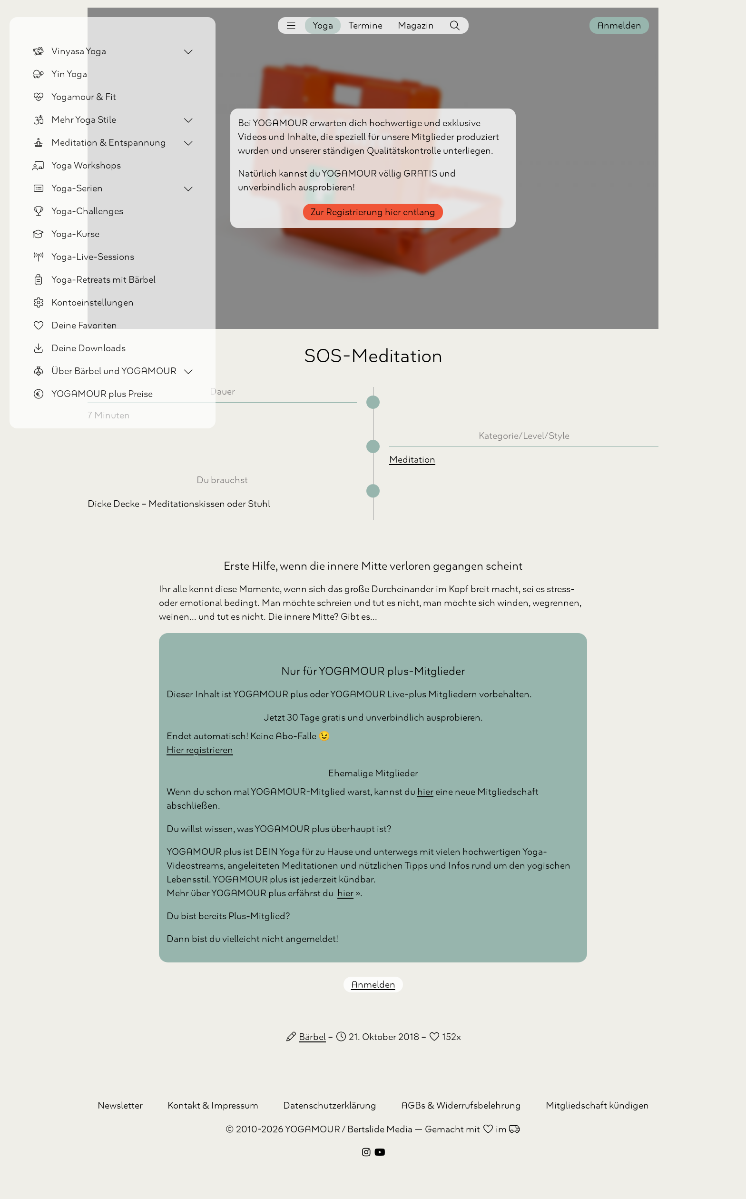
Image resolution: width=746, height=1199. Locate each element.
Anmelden (619, 25)
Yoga (323, 25)
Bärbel (312, 1037)
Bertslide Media (379, 1129)
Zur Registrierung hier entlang (373, 212)
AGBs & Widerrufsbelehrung (461, 1105)
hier (425, 791)
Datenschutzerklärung (329, 1105)
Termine (365, 25)
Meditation (412, 459)
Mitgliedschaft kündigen (597, 1105)
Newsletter (120, 1105)
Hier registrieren (200, 749)
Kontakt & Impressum (212, 1105)
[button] (291, 25)
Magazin (416, 25)
